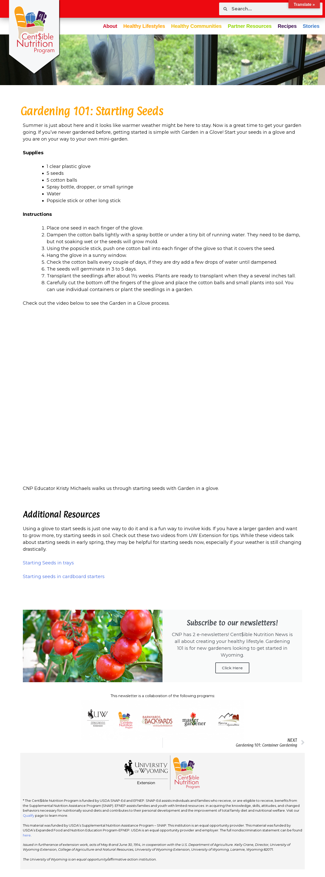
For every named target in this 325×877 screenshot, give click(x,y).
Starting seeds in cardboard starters (64, 576)
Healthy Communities (196, 26)
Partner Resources (250, 26)
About (110, 26)
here (27, 835)
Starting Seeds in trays (48, 563)
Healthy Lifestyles (144, 26)
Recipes (287, 26)
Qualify (28, 815)
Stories (311, 26)
